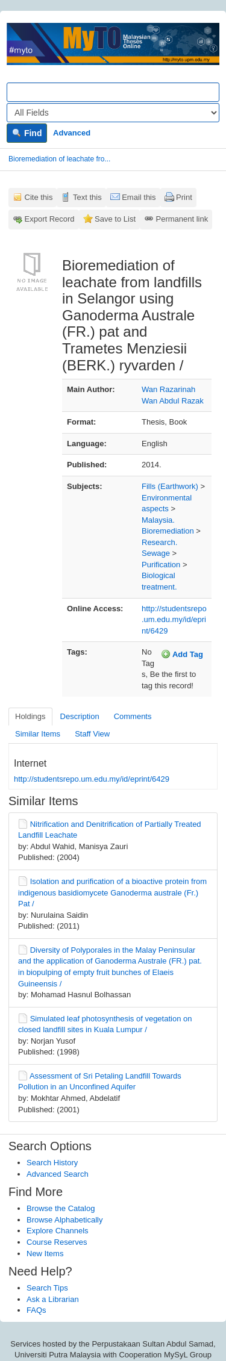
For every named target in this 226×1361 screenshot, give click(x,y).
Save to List (115, 218)
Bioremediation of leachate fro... (59, 159)
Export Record (50, 218)
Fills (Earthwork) (170, 486)
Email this (138, 197)
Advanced (71, 132)
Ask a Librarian (53, 1299)
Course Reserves (57, 1242)
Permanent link (182, 218)
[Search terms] (113, 92)
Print (184, 197)
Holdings (30, 716)
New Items (45, 1253)
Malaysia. (158, 520)
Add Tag (182, 654)
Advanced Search (58, 1174)
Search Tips (47, 1287)
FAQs (36, 1310)
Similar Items (37, 733)
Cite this (39, 197)
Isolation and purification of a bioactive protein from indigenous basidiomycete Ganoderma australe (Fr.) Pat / (112, 892)
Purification (161, 564)
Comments (133, 716)
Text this (87, 197)
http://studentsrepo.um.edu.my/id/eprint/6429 (174, 619)
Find (27, 133)
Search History (52, 1162)
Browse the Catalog (61, 1208)
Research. (159, 542)
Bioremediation (168, 530)
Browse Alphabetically (64, 1219)
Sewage (156, 553)
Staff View (92, 733)
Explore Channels (58, 1230)
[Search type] (113, 112)
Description (79, 716)
